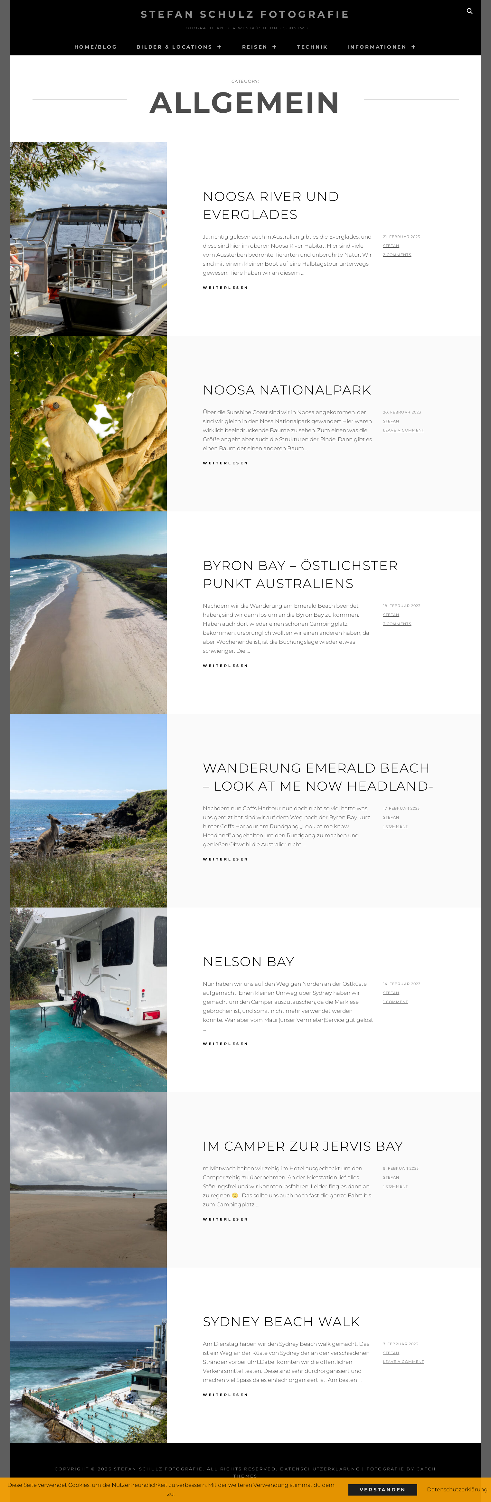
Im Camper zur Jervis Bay (303, 1146)
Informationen (377, 47)
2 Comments (397, 254)
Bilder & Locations (175, 47)
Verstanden (383, 1490)
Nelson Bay (249, 961)
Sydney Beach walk (281, 1321)
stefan (391, 245)
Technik (312, 47)
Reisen (255, 47)
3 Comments (397, 624)
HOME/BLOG (96, 47)
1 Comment (395, 826)
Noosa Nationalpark (287, 390)
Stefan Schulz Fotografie (245, 14)
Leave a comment (403, 430)
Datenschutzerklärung (320, 1468)
